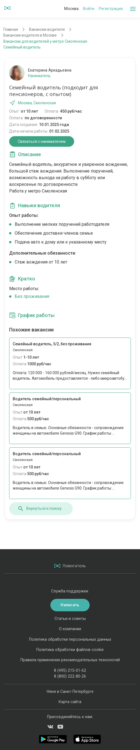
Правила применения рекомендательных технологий (70, 660)
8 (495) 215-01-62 (70, 670)
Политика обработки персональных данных (70, 639)
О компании (70, 629)
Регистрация (111, 8)
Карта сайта (70, 702)
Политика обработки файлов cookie (70, 649)
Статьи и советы (70, 618)
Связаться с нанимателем (42, 141)
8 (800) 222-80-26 (70, 676)
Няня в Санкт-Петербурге (70, 691)
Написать (70, 605)
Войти (88, 8)
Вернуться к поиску (39, 508)
